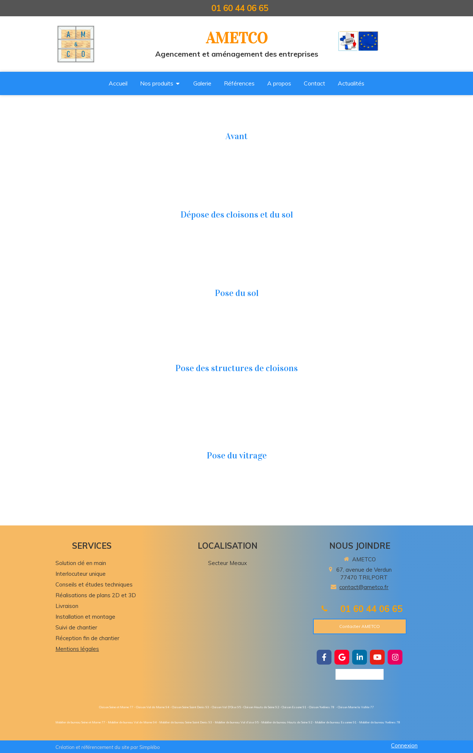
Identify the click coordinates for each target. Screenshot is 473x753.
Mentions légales (77, 648)
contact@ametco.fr (363, 587)
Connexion (404, 745)
